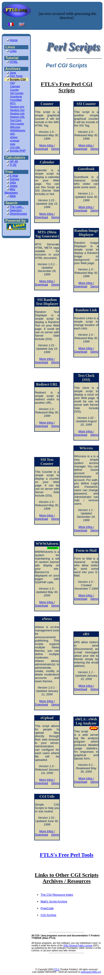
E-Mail (14, 175)
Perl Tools (16, 76)
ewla (12, 144)
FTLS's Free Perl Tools (66, 855)
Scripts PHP (18, 150)
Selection (16, 210)
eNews (14, 137)
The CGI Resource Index (57, 894)
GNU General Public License (77, 945)
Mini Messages (11, 191)
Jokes (13, 186)
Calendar (15, 86)
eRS (12, 133)
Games (14, 179)
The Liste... (17, 207)
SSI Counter (17, 93)
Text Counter (17, 123)
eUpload (14, 140)
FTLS (56, 969)
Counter (14, 89)
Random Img (17, 106)
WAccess (15, 127)
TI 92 (13, 164)
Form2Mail (16, 99)
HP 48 (14, 161)
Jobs (13, 182)
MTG (13, 103)
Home (14, 40)
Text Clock (16, 120)
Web (13, 196)
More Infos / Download (45, 147)
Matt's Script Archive (54, 901)
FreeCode (47, 908)
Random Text (17, 110)
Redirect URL (17, 116)
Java (13, 72)
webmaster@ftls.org (91, 972)
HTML (14, 61)
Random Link (17, 113)
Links (13, 51)
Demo (55, 148)
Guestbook (16, 96)
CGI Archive (48, 915)
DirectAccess (18, 213)
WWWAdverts (17, 130)
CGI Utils (15, 147)
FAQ (12, 83)
